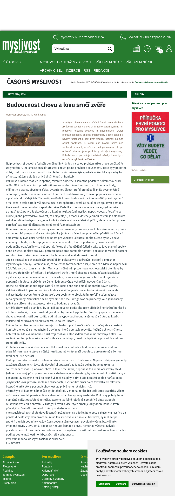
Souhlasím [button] (104, 484)
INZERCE (73, 70)
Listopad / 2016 (126, 82)
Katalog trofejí (50, 487)
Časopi (80, 82)
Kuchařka (86, 466)
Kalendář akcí (50, 470)
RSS (87, 70)
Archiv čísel (51, 70)
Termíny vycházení (14, 474)
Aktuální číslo (11, 462)
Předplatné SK (139, 62)
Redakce (101, 70)
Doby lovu (48, 474)
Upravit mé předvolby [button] (143, 484)
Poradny (47, 466)
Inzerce (7, 478)
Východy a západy (53, 478)
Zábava (85, 470)
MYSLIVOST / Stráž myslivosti (66, 62)
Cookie (85, 474)
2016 (115, 82)
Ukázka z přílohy (139, 170)
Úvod (73, 82)
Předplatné (9, 466)
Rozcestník (87, 462)
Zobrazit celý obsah (144, 179)
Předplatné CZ (109, 62)
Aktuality (47, 462)
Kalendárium (49, 482)
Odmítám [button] (121, 484)
